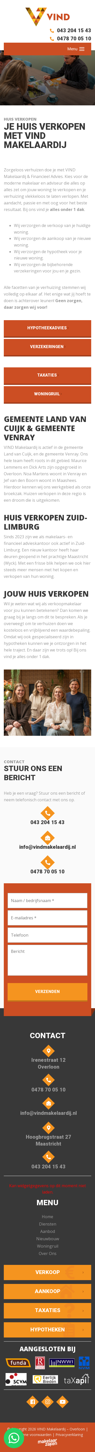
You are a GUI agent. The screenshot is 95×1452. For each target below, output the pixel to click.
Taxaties (47, 375)
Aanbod (47, 1231)
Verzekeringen (47, 346)
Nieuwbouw (47, 1239)
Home (47, 1216)
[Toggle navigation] (81, 49)
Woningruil (47, 393)
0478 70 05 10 (69, 39)
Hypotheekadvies (47, 327)
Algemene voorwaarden (31, 1434)
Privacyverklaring (69, 1434)
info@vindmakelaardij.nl (47, 841)
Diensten (47, 1224)
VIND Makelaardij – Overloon (61, 1429)
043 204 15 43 (69, 30)
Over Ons (47, 1253)
